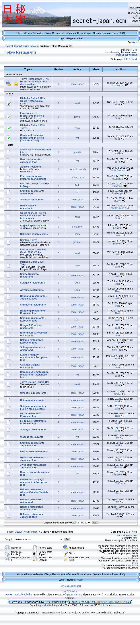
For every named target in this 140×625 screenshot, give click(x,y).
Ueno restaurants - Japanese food (31, 160)
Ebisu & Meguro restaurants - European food (33, 357)
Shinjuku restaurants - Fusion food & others (33, 407)
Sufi (77, 185)
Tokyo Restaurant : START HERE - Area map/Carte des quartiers (35, 82)
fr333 (117, 483)
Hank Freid (117, 350)
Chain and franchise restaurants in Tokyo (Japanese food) (32, 138)
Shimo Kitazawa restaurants (29, 275)
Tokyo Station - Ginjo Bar (34, 382)
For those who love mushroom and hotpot (33, 177)
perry (77, 234)
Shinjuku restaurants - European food (33, 319)
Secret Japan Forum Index (21, 46)
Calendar (133, 42)
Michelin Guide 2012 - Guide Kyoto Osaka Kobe (32, 101)
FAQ (122, 33)
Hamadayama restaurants (28, 207)
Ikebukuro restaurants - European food (33, 422)
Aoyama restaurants (32, 290)
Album (79, 33)
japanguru (117, 186)
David (77, 117)
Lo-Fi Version (70, 591)
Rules (115, 33)
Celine (117, 394)
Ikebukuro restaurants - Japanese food (33, 458)
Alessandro (117, 179)
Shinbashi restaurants (33, 304)
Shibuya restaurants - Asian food (32, 348)
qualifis (77, 152)
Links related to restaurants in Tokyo (32, 114)
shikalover (117, 467)
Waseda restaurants (31, 436)
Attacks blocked (18, 594)
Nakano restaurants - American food (32, 508)
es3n (117, 162)
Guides (43, 46)
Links (88, 33)
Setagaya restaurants (32, 282)
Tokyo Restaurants (55, 33)
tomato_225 (77, 177)
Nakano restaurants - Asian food (32, 500)
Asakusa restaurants (32, 199)
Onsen (70, 33)
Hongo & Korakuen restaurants (31, 326)
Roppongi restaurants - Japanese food (33, 297)
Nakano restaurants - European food (32, 341)
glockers (77, 242)
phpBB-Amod (73, 594)
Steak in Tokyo (28, 240)
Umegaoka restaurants (33, 392)
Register (71, 38)
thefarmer (77, 226)
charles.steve (117, 208)
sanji (77, 103)
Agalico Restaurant (31, 166)
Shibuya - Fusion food (33, 429)
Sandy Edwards (77, 169)
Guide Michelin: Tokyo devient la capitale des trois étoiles (33, 216)
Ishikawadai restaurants (34, 451)
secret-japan (77, 84)
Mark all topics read (126, 55)
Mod (135, 50)
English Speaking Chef (33, 225)
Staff (80, 38)
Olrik (117, 254)
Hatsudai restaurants (32, 400)
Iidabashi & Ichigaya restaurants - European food (33, 482)
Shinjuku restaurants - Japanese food (33, 444)
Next (134, 59)
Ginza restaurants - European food (31, 414)
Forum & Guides (34, 33)
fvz (77, 137)
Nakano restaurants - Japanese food (32, 515)
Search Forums (101, 33)
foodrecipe (117, 193)
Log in (61, 38)
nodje (117, 342)
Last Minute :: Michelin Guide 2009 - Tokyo (33, 251)
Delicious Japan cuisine (34, 234)
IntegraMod (42, 605)
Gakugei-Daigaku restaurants (30, 366)
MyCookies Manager (71, 586)
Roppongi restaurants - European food (33, 312)
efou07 (117, 201)
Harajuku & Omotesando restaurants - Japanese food (34, 375)
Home (20, 33)
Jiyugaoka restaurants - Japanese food (34, 466)
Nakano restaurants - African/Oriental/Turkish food (34, 492)
